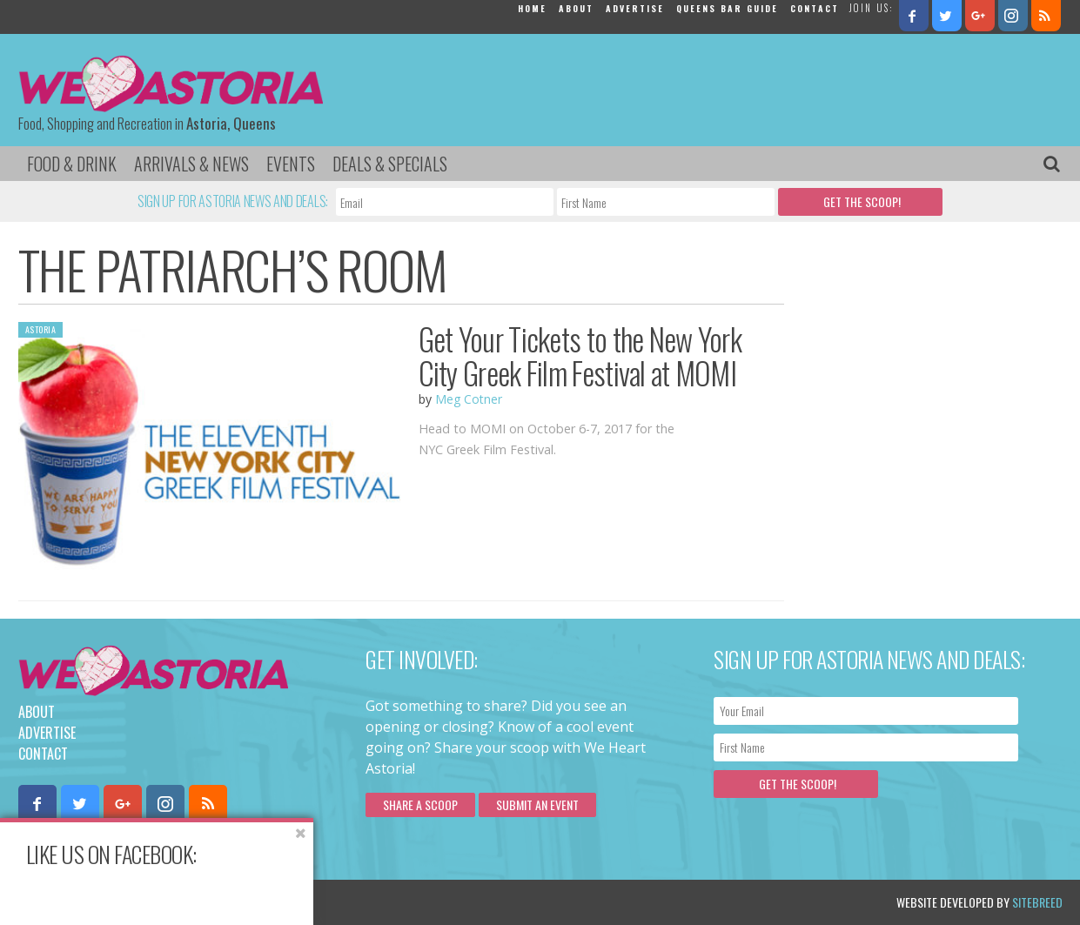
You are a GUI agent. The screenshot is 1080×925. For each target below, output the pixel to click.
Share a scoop (420, 804)
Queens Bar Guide (727, 8)
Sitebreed (1037, 902)
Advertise (635, 8)
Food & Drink (72, 164)
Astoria (41, 329)
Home (532, 8)
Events (290, 164)
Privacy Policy (194, 902)
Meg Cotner (468, 399)
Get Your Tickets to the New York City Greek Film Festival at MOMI (580, 355)
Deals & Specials (389, 164)
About (576, 8)
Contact (814, 8)
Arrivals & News (191, 164)
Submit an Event (537, 804)
